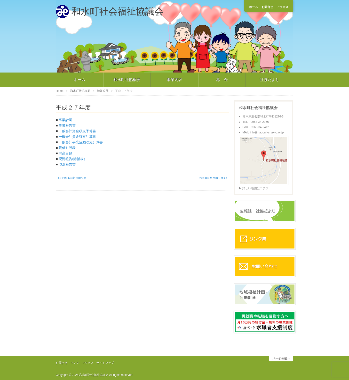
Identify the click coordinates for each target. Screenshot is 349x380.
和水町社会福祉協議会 (117, 11)
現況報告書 (67, 164)
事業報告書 (67, 125)
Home (59, 91)
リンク (74, 363)
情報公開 (103, 91)
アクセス (282, 7)
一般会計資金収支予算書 (77, 131)
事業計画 (65, 120)
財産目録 (65, 153)
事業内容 (174, 80)
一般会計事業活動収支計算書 (81, 142)
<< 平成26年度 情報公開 (72, 177)
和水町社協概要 (127, 80)
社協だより (269, 80)
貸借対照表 (67, 148)
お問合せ (267, 7)
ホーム (253, 7)
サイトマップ (105, 363)
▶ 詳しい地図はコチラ (254, 188)
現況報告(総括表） (73, 159)
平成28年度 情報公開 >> (213, 177)
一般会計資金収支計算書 (77, 137)
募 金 (222, 80)
